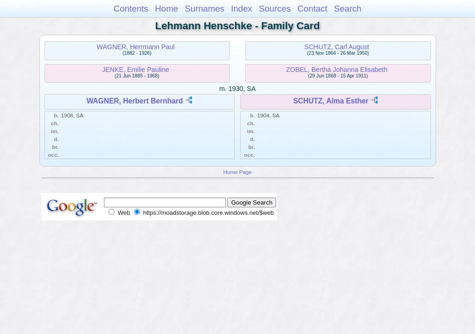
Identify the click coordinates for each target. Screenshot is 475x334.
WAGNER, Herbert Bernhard (134, 101)
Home (166, 8)
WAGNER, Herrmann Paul (135, 47)
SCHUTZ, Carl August (336, 47)
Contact (312, 8)
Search (347, 8)
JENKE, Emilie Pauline (135, 69)
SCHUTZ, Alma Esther (330, 101)
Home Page (237, 172)
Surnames (204, 8)
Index (241, 8)
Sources (275, 8)
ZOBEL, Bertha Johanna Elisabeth (337, 69)
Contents (131, 8)
